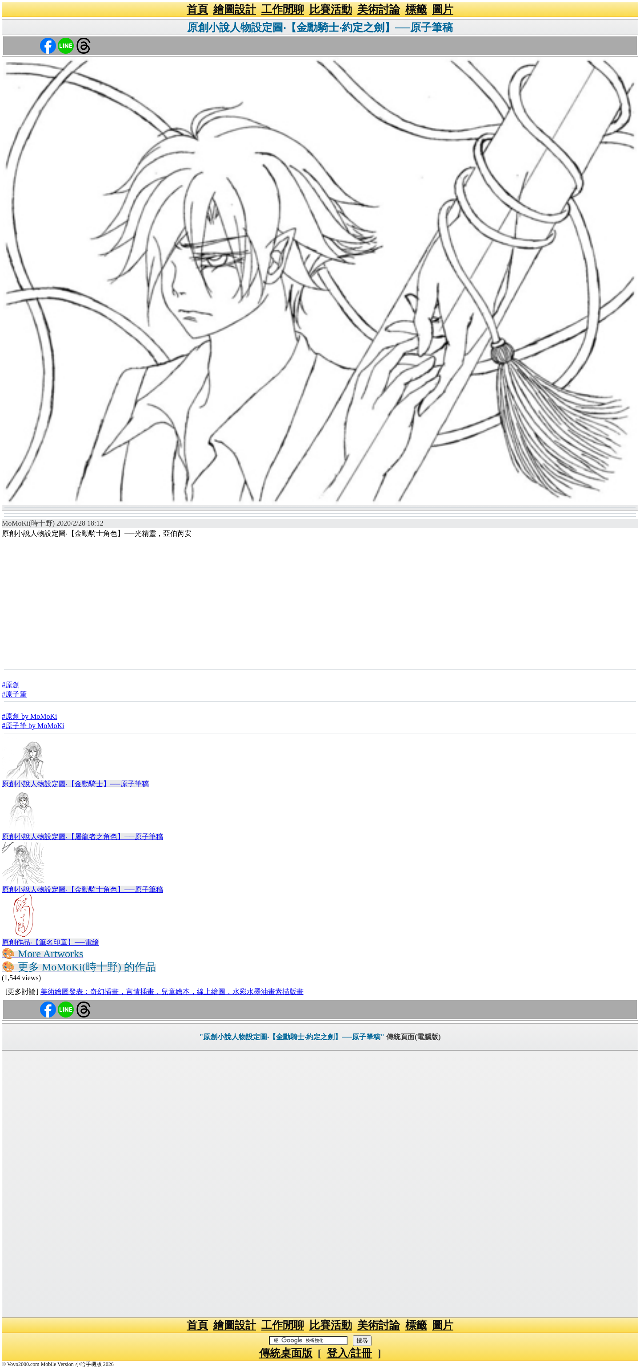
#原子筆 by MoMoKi (33, 725)
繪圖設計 (234, 9)
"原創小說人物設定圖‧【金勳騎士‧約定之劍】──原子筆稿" (291, 1037)
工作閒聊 (282, 9)
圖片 (442, 9)
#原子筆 (14, 694)
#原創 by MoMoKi (29, 716)
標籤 (416, 9)
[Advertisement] (320, 603)
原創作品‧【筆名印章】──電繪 (50, 942)
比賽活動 (330, 9)
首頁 (197, 9)
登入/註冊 (349, 1353)
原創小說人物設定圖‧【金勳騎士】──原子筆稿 (75, 784)
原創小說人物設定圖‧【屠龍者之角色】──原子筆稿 (82, 836)
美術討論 (378, 9)
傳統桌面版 (285, 1353)
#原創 (11, 685)
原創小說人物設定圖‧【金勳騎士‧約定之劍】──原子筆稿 (320, 27)
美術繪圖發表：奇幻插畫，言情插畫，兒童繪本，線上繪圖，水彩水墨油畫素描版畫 (172, 991)
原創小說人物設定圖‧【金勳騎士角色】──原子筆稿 (82, 889)
